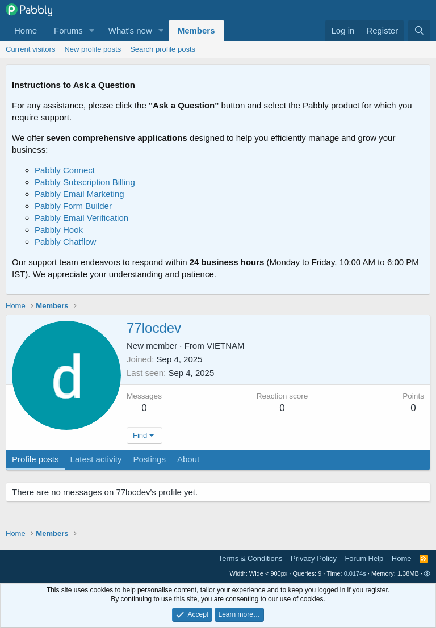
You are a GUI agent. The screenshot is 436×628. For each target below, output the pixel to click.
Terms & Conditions (251, 558)
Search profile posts (162, 49)
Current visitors (30, 49)
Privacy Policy (314, 558)
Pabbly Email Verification (81, 218)
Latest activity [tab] (96, 459)
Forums (68, 30)
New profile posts (92, 49)
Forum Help (364, 558)
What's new (130, 30)
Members (196, 30)
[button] (92, 30)
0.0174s (355, 573)
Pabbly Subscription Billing (85, 182)
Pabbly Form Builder (73, 206)
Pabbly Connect (65, 170)
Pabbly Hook (59, 230)
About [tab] (188, 459)
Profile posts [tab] (35, 459)
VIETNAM (226, 345)
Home (25, 30)
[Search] (419, 30)
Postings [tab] (149, 459)
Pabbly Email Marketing (79, 194)
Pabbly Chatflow (65, 241)
